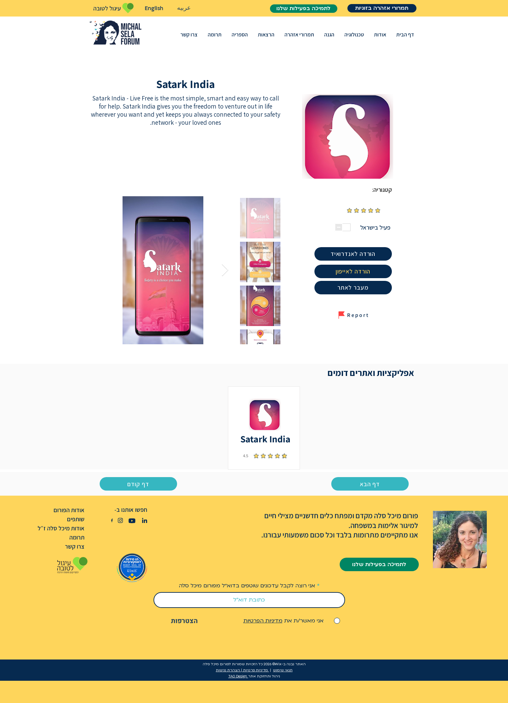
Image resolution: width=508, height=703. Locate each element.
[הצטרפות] (184, 621)
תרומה (76, 537)
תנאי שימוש (283, 670)
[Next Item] (225, 270)
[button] (380, 34)
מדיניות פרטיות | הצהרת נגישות (242, 670)
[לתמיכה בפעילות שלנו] (303, 8)
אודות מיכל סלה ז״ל (61, 528)
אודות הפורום (69, 510)
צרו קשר (74, 546)
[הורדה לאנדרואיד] (353, 254)
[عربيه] (184, 8)
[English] (154, 8)
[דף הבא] (370, 484)
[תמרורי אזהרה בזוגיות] (381, 8)
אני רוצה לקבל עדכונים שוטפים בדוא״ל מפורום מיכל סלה (247, 586)
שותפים (75, 519)
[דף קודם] (138, 484)
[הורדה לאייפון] (353, 271)
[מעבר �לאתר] (353, 287)
